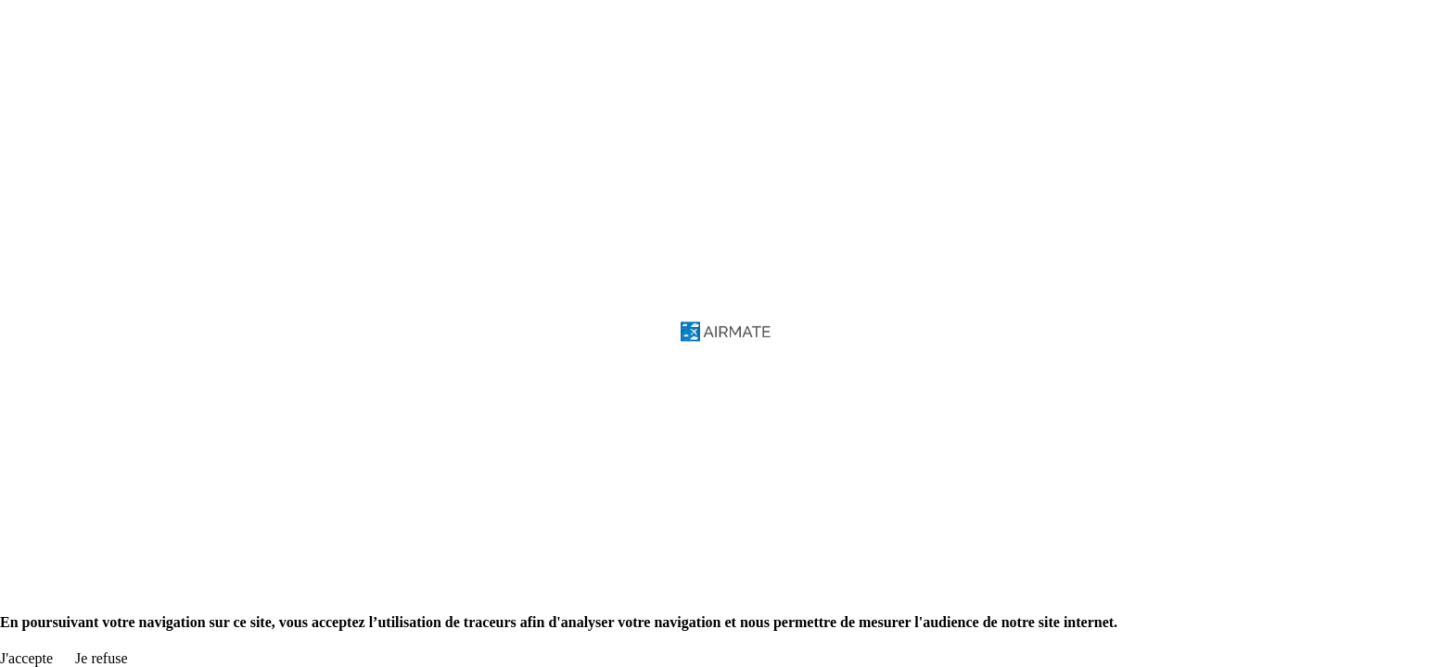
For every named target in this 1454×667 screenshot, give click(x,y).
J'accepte (26, 658)
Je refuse (101, 658)
